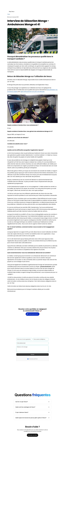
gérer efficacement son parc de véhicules (32, 91)
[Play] (32, 108)
